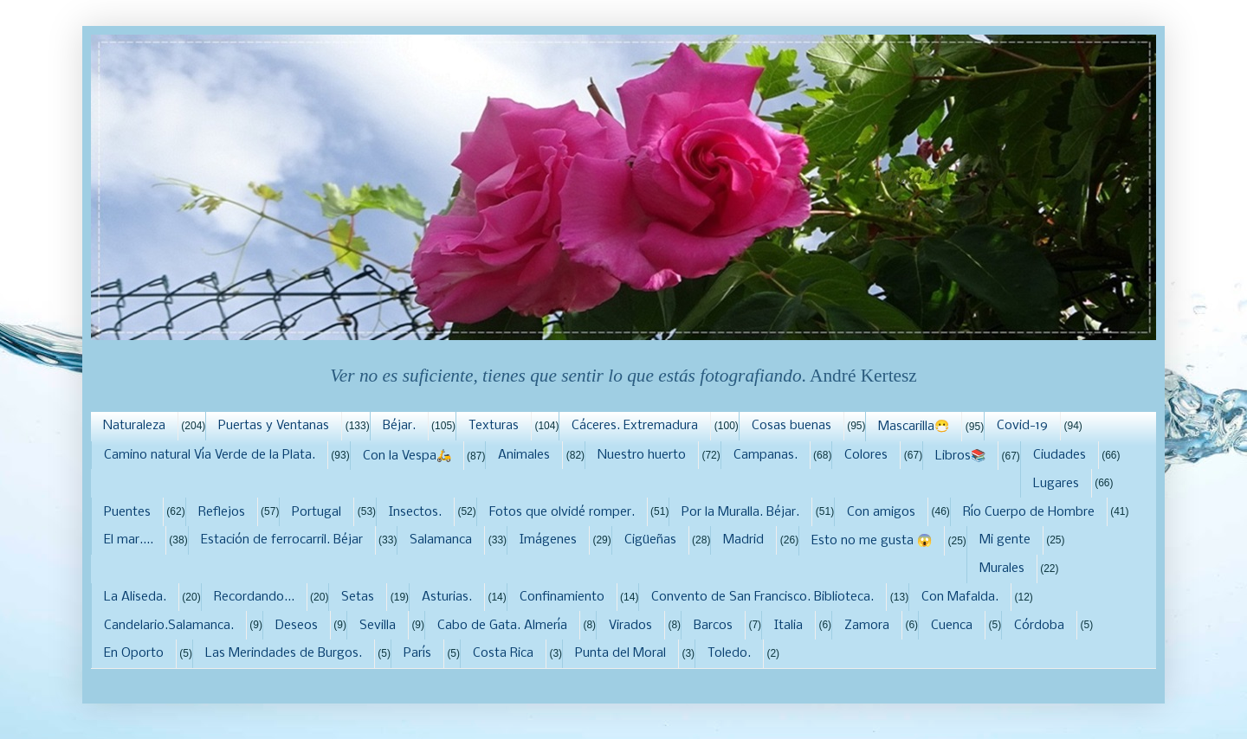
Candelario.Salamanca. (169, 626)
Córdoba (1039, 626)
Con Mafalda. (959, 597)
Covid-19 (1022, 426)
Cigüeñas (650, 540)
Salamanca (441, 540)
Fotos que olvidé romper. (562, 512)
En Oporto (134, 653)
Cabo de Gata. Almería (502, 626)
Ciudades (1059, 455)
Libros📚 (960, 456)
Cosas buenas (791, 426)
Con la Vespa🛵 (407, 456)
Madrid (743, 540)
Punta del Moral (620, 653)
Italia (788, 626)
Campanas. (765, 455)
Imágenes (548, 540)
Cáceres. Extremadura (635, 426)
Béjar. (399, 426)
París (417, 653)
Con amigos (881, 512)
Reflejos (221, 512)
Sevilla (377, 626)
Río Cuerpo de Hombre (1029, 512)
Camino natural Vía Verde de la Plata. (209, 455)
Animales (524, 455)
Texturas (493, 426)
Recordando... (254, 597)
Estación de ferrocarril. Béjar (282, 540)
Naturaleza (134, 426)
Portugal (316, 512)
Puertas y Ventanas (273, 426)
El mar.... (128, 540)
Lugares (1056, 484)
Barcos (713, 626)
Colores (866, 455)
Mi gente (1005, 540)
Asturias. (447, 597)
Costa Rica (503, 653)
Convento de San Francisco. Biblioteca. (762, 597)
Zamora (866, 626)
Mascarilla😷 (913, 427)
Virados (630, 626)
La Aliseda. (135, 597)
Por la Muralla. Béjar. (740, 512)
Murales (1001, 568)
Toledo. (729, 653)
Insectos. (415, 512)
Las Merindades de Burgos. (283, 653)
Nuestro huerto (642, 455)
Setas (357, 597)
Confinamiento (562, 597)
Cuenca (951, 626)
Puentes (127, 512)
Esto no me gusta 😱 (871, 541)
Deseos (296, 626)
